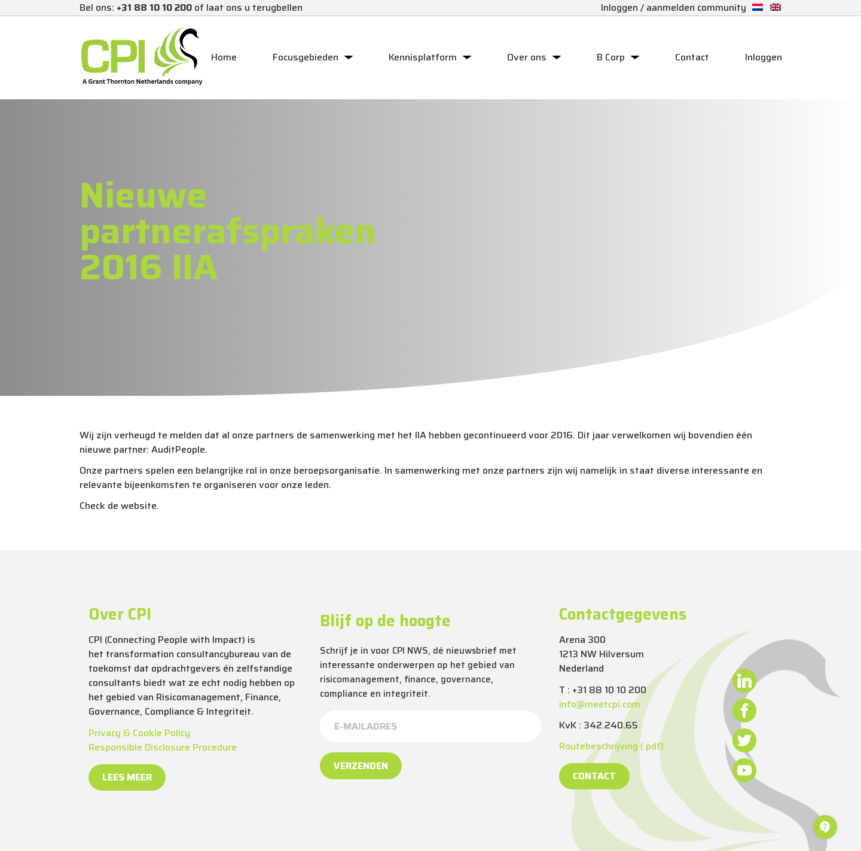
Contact (692, 57)
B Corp (611, 57)
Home (224, 57)
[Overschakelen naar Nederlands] (757, 7)
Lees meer (127, 777)
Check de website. (119, 505)
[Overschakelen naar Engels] (775, 7)
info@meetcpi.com (599, 704)
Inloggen (763, 57)
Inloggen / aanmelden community (673, 7)
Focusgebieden (305, 57)
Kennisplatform (423, 57)
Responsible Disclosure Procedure (162, 747)
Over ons (526, 57)
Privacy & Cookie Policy (139, 732)
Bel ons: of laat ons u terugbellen (191, 7)
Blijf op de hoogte (385, 621)
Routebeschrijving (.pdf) (611, 746)
